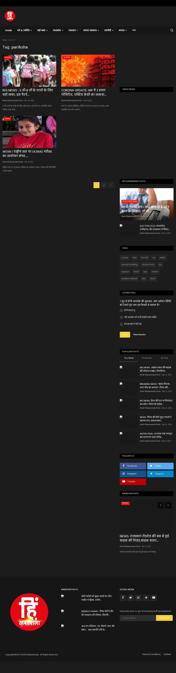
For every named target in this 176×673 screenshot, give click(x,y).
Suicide (144, 257)
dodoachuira (148, 264)
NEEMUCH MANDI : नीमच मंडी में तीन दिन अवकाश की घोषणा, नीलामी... (97, 613)
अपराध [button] (123, 30)
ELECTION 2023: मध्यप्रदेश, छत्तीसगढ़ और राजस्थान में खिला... (155, 227)
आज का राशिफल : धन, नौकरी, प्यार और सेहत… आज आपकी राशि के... (98, 628)
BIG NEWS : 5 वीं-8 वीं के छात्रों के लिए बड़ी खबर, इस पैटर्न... (27, 92)
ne (154, 257)
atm (144, 278)
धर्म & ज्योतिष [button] (24, 30)
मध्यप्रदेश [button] (58, 30)
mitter (162, 257)
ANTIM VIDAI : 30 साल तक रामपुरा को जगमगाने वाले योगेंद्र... (156, 435)
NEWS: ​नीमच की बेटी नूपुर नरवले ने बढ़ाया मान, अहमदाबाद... (156, 419)
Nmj (134, 257)
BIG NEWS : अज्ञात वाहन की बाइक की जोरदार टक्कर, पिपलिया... (155, 369)
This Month (146, 358)
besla (136, 271)
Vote (125, 335)
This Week (129, 358)
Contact (167, 654)
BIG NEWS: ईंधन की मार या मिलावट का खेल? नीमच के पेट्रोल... (156, 402)
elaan (152, 278)
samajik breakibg (129, 264)
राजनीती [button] (108, 30)
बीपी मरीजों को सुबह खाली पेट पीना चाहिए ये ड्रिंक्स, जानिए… (96, 598)
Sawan (155, 271)
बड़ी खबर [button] (42, 30)
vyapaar (125, 271)
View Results (139, 334)
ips (160, 264)
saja (145, 271)
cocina (124, 257)
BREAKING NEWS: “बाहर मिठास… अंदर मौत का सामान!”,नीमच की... (155, 385)
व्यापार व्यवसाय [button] (91, 30)
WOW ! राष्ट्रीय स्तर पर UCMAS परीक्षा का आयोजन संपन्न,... (27, 154)
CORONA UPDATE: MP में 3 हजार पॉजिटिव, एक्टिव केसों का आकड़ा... (83, 92)
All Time (164, 358)
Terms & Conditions (151, 654)
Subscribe (164, 618)
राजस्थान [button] (73, 30)
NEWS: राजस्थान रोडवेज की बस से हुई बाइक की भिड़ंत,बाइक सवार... (144, 538)
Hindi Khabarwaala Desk (12, 100)
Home (8, 30)
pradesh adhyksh (129, 278)
